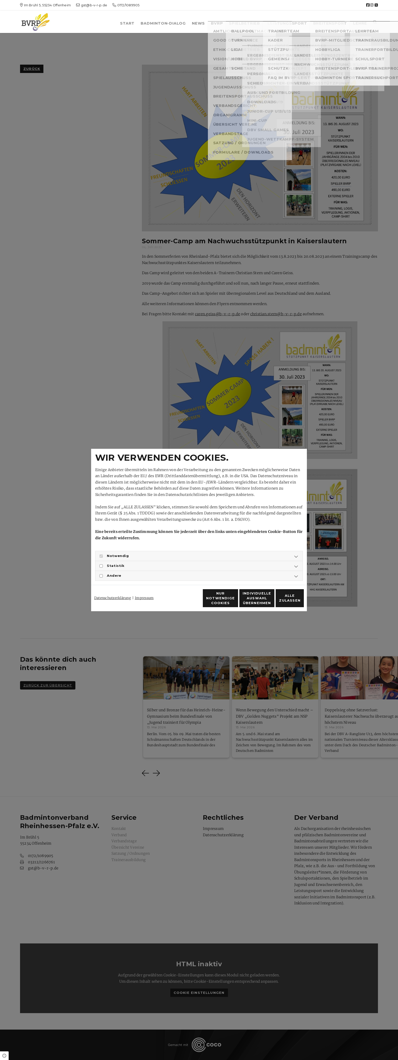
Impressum (144, 589)
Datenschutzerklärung (112, 589)
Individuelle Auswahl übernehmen (232, 601)
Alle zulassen (280, 601)
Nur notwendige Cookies (184, 601)
